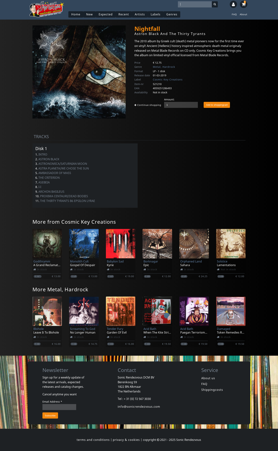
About (243, 14)
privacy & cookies (126, 440)
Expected (106, 14)
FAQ (234, 14)
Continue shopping (147, 105)
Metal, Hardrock (164, 67)
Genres (171, 14)
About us (208, 378)
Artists (140, 14)
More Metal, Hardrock (60, 289)
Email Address (52, 401)
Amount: (169, 99)
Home (75, 14)
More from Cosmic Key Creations (74, 221)
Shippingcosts (212, 390)
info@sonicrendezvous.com (139, 407)
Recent (123, 14)
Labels (155, 14)
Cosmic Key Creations (168, 79)
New (89, 14)
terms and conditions (93, 440)
